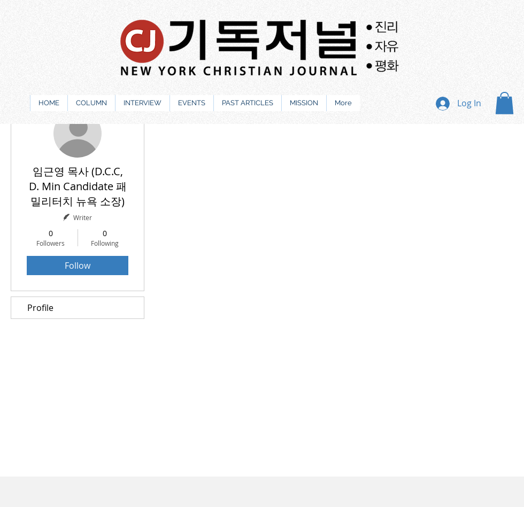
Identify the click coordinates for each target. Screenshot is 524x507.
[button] (504, 103)
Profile (40, 308)
